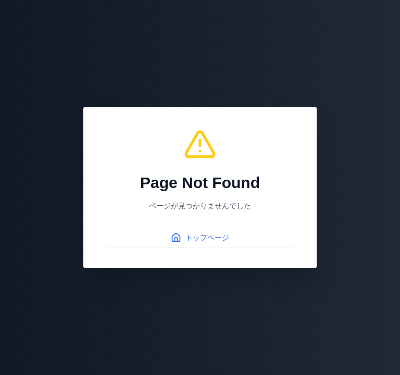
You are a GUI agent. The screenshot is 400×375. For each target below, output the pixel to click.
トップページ (200, 237)
